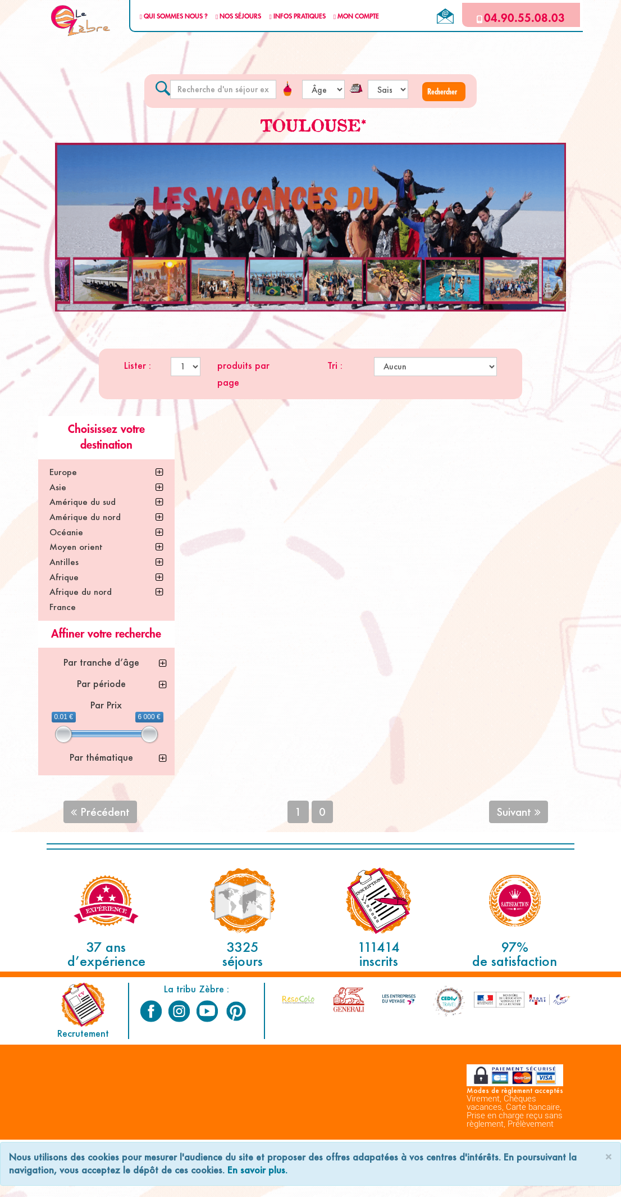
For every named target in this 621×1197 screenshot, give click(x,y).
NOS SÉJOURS (238, 16)
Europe (63, 472)
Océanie (66, 532)
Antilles (64, 562)
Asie (57, 487)
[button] (443, 91)
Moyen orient (76, 546)
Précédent (100, 812)
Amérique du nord (85, 517)
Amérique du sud (82, 501)
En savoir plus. (257, 1170)
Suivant (518, 812)
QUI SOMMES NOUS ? (174, 16)
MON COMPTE (356, 16)
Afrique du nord (80, 591)
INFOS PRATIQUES (297, 16)
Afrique (64, 577)
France (62, 607)
